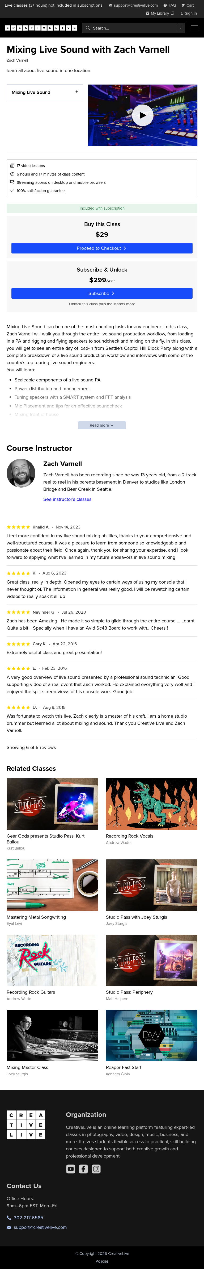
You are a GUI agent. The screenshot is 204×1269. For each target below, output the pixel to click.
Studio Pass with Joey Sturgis (136, 917)
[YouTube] (70, 1169)
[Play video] (142, 115)
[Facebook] (83, 1169)
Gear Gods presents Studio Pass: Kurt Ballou (45, 839)
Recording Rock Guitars (31, 992)
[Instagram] (96, 1169)
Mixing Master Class (27, 1067)
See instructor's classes (67, 499)
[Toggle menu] (194, 28)
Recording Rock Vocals (129, 836)
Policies (102, 1261)
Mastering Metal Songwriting (36, 917)
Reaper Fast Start (123, 1067)
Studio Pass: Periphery (129, 992)
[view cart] (189, 5)
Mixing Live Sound (31, 92)
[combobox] (133, 28)
